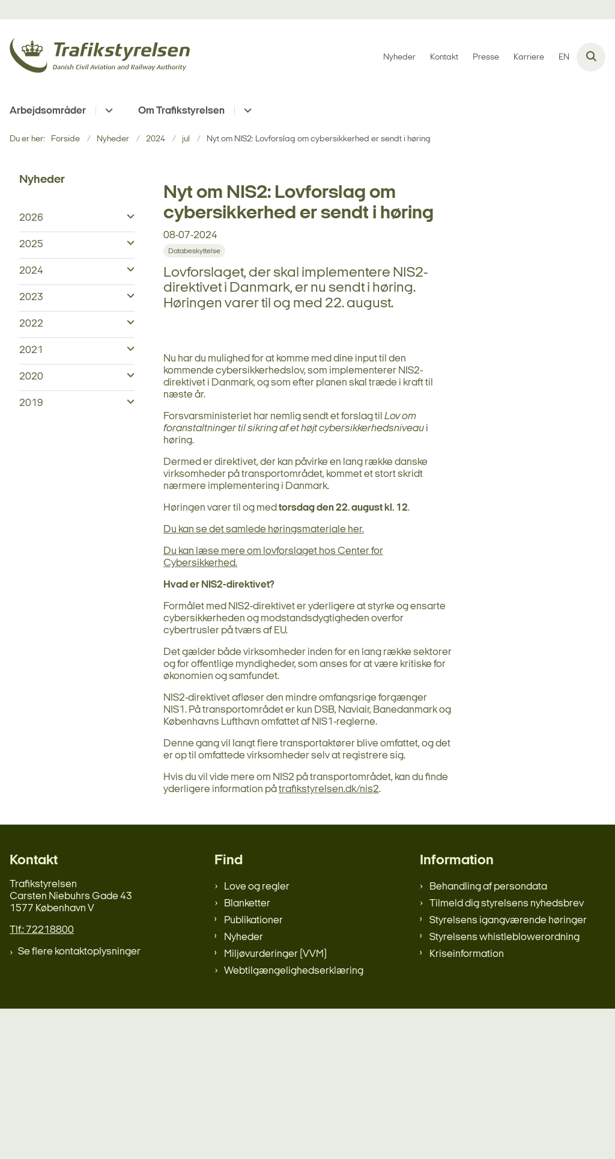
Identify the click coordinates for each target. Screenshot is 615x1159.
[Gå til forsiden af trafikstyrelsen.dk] (95, 57)
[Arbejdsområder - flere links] (107, 110)
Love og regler (256, 1037)
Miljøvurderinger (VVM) (275, 1104)
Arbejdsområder (48, 111)
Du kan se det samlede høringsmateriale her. (263, 680)
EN (564, 58)
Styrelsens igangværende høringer (508, 1071)
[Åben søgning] (591, 57)
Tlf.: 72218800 (42, 1080)
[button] (128, 217)
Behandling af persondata (488, 1037)
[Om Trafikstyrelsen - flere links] (246, 110)
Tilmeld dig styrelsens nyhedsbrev (506, 1054)
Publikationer (253, 1071)
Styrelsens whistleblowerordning (504, 1088)
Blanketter (247, 1054)
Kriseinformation (466, 1104)
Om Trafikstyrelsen (181, 111)
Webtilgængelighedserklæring (293, 1121)
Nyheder (243, 1088)
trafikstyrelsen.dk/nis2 (329, 940)
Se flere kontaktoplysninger (79, 1102)
